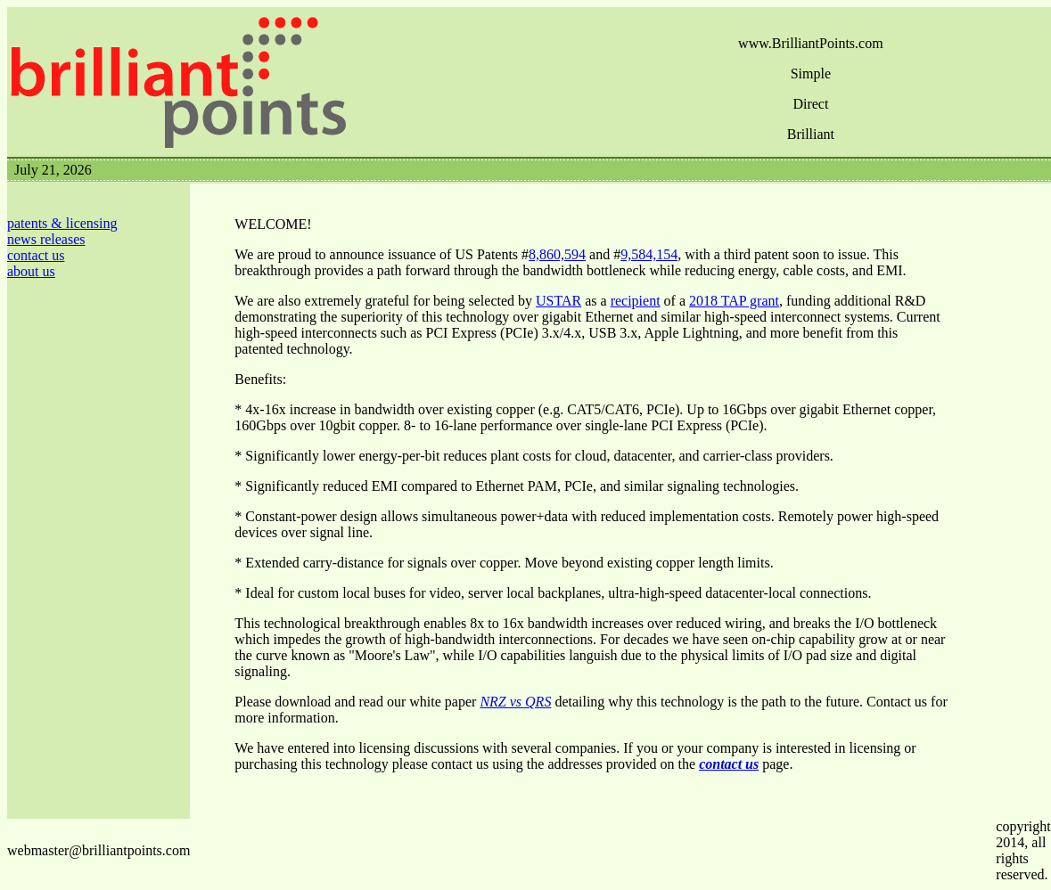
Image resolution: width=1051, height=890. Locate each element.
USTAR (558, 300)
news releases (46, 239)
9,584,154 (648, 254)
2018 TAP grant (734, 300)
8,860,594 (557, 254)
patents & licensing (62, 223)
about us (31, 271)
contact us (35, 255)
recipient (636, 300)
